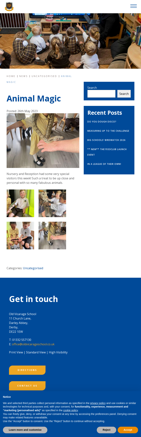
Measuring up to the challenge (108, 130)
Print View (16, 352)
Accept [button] (128, 429)
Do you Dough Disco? (101, 121)
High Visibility (58, 352)
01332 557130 (21, 340)
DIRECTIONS (27, 370)
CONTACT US (27, 385)
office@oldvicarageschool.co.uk (33, 344)
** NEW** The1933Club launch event (107, 152)
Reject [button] (106, 429)
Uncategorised (33, 268)
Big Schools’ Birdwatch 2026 (106, 140)
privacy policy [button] (98, 403)
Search (92, 88)
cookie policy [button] (70, 410)
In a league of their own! (104, 164)
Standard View (36, 352)
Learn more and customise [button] (25, 429)
